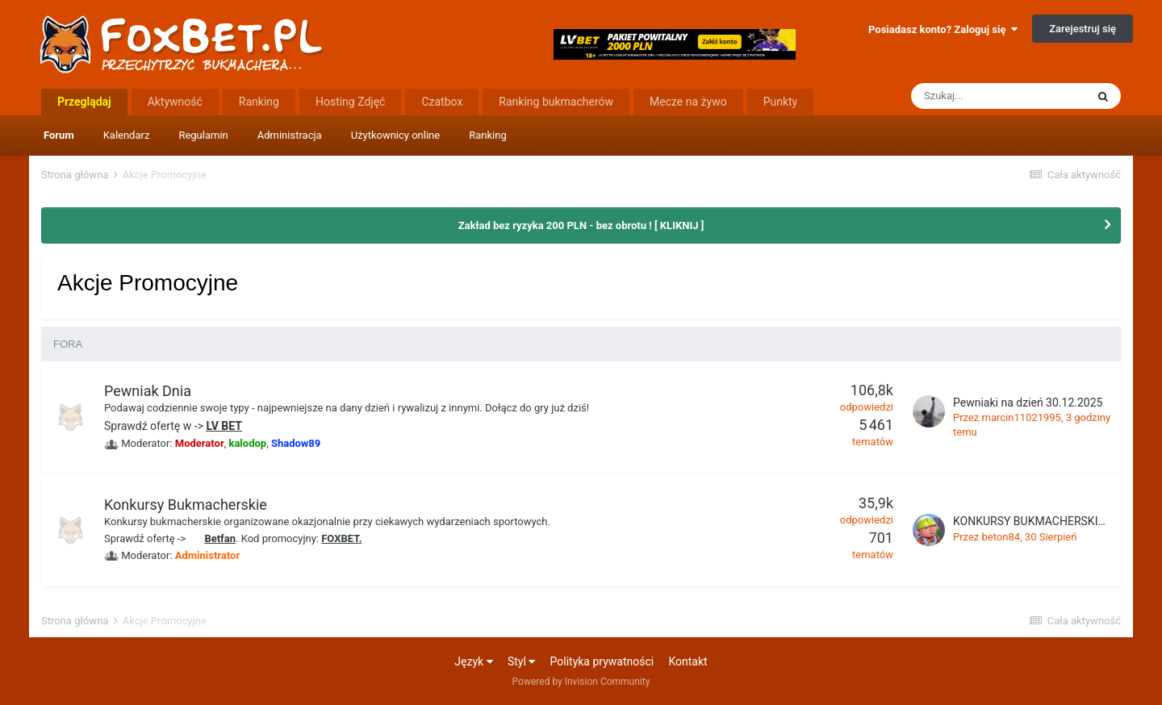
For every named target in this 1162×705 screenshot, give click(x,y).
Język (473, 661)
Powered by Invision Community (581, 681)
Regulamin (203, 135)
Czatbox (441, 101)
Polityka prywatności (602, 661)
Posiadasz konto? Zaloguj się (943, 29)
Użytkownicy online (396, 135)
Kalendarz (126, 135)
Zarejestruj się (1082, 29)
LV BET (223, 425)
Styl (521, 661)
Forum (59, 135)
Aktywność (175, 101)
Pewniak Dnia (147, 390)
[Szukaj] (998, 96)
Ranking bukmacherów (556, 101)
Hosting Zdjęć (351, 101)
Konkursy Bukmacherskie (185, 504)
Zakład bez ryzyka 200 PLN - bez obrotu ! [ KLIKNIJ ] (581, 225)
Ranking (488, 135)
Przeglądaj (84, 101)
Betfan (220, 538)
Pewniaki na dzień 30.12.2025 (1027, 402)
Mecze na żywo (688, 101)
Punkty (780, 101)
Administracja (289, 135)
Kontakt (687, 661)
